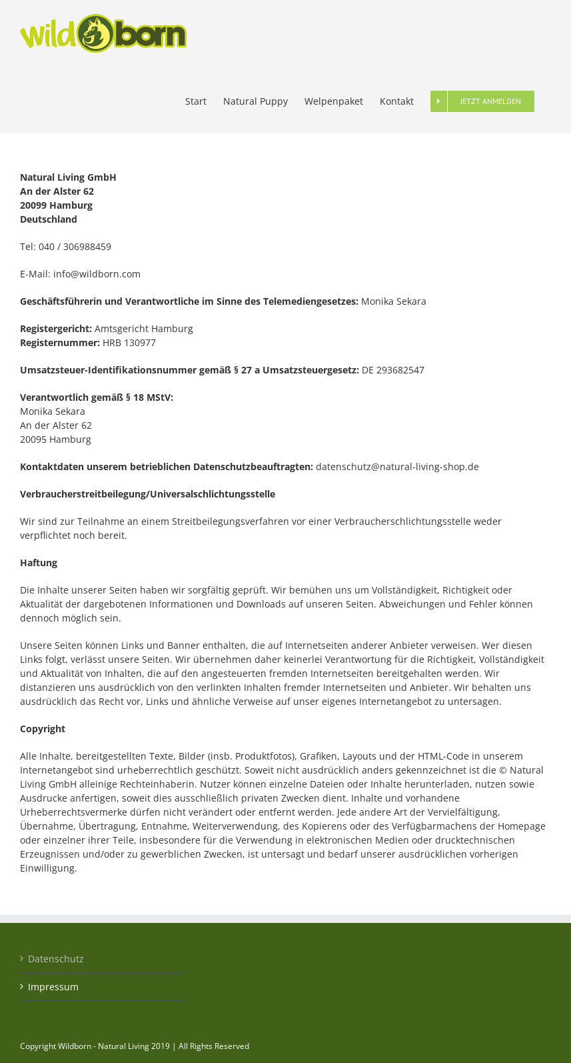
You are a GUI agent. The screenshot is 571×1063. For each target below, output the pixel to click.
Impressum (53, 986)
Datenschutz (56, 958)
